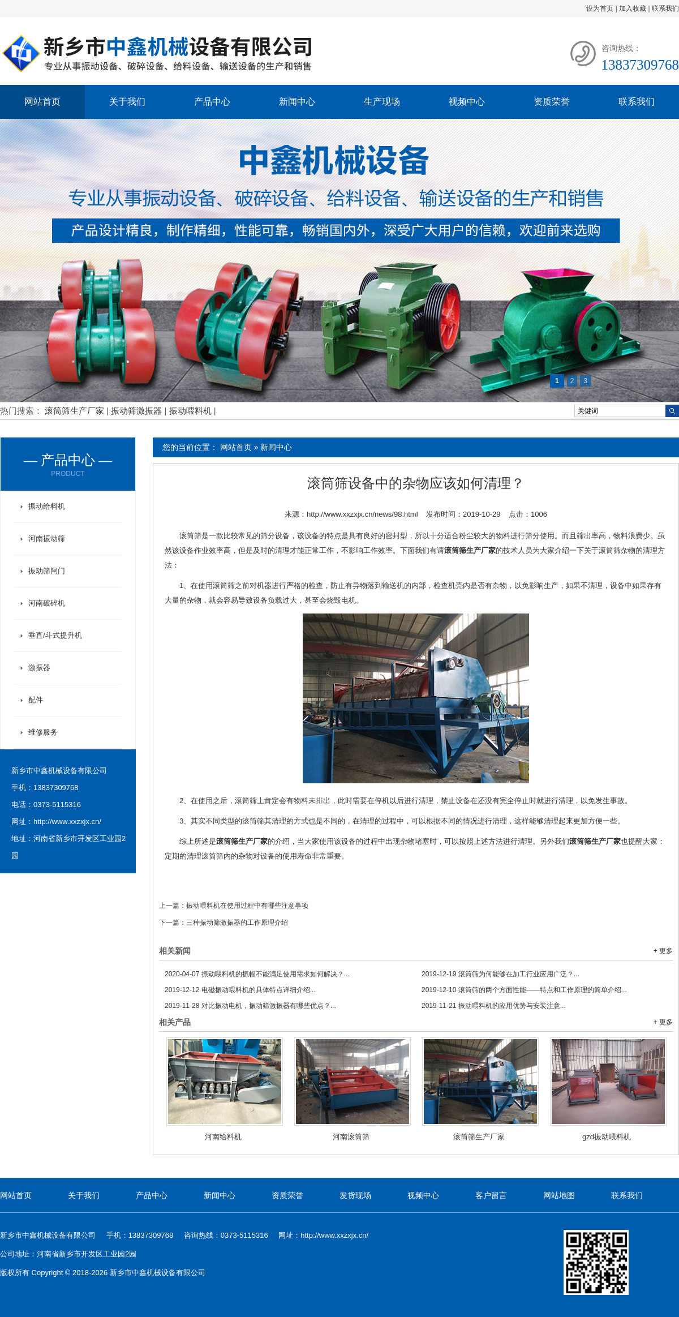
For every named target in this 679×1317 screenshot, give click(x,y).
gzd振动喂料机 (606, 1136)
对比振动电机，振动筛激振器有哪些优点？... (250, 1006)
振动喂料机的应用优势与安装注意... (494, 1006)
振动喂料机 (191, 410)
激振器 (39, 667)
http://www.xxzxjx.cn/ (67, 821)
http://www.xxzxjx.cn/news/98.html (362, 514)
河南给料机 (223, 1136)
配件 (35, 700)
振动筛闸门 (46, 571)
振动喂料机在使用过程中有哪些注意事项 (247, 906)
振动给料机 (46, 506)
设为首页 (599, 8)
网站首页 (42, 101)
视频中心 (467, 101)
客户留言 (491, 1195)
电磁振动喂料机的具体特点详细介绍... (240, 990)
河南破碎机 (46, 603)
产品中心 (212, 101)
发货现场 (355, 1195)
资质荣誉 (552, 101)
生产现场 (382, 101)
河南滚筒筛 (351, 1136)
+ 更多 (663, 951)
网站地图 (559, 1195)
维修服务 (43, 732)
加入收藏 (632, 8)
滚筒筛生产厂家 (75, 410)
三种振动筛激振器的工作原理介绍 (237, 922)
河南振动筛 (46, 538)
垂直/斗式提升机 (55, 635)
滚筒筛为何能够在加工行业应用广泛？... (500, 974)
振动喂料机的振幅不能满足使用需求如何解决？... (257, 974)
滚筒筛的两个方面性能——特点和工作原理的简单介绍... (524, 990)
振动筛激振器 (137, 410)
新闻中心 (297, 101)
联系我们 (665, 8)
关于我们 (127, 101)
